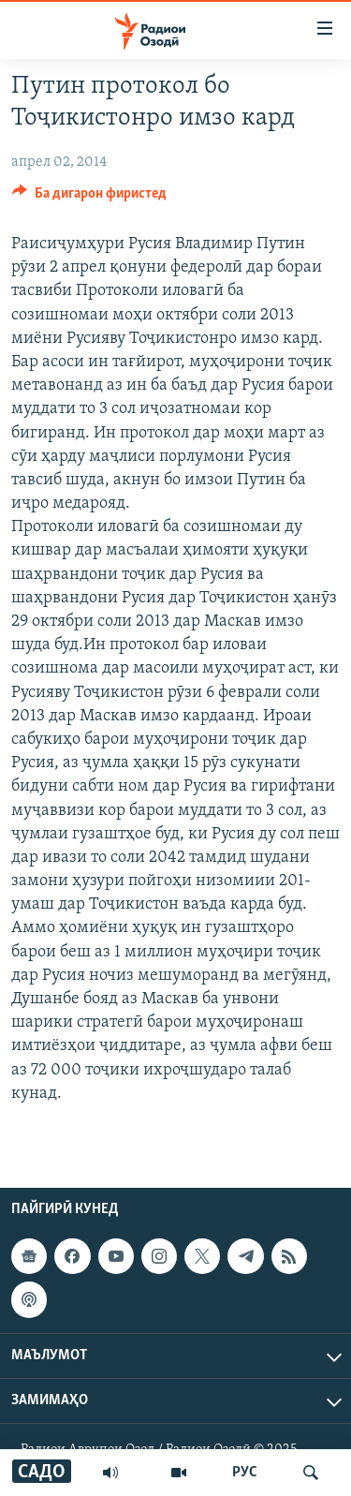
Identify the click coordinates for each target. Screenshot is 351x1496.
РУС (244, 1472)
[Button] (89, 197)
